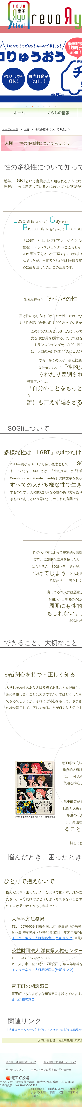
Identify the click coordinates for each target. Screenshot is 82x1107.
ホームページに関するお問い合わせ (51, 1069)
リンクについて (15, 1069)
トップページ (10, 129)
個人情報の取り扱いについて (60, 1062)
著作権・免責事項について (21, 1062)
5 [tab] (50, 106)
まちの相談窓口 (23, 999)
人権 (26, 129)
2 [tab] (32, 106)
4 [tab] (44, 106)
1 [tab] (26, 106)
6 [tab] (56, 106)
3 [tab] (38, 106)
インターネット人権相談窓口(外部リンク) (42, 938)
